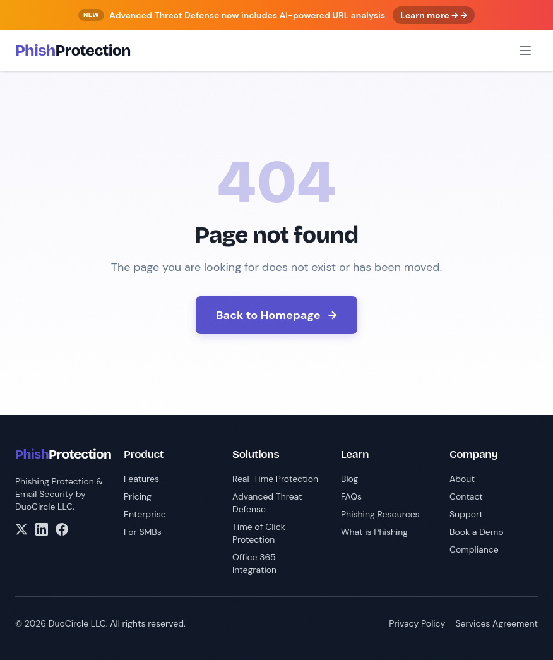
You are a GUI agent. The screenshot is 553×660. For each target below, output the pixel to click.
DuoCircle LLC (44, 506)
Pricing (138, 496)
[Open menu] (525, 50)
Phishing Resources (380, 514)
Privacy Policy (417, 623)
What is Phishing (374, 531)
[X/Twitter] (21, 529)
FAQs (351, 496)
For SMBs (143, 531)
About (462, 478)
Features (141, 478)
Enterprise (145, 514)
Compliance (474, 549)
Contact (466, 496)
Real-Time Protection (275, 478)
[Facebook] (62, 529)
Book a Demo (476, 531)
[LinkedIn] (41, 529)
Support (466, 514)
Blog (349, 478)
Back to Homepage (276, 315)
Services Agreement (496, 623)
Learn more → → (433, 15)
